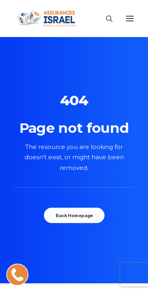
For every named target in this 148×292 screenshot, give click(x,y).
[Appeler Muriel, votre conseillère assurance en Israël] (17, 275)
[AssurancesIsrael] (44, 18)
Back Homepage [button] (73, 215)
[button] (130, 18)
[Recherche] (106, 18)
